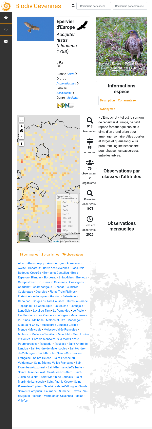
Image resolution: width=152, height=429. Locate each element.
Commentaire (128, 100)
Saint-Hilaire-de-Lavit (64, 386)
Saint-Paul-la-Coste (31, 400)
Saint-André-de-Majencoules (64, 362)
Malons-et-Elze (43, 334)
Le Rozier (41, 324)
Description (108, 100)
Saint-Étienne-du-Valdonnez (37, 376)
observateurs (31, 263)
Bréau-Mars (70, 286)
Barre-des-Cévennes (59, 277)
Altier (21, 272)
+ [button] (22, 126)
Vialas (83, 414)
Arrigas (62, 272)
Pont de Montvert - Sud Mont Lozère (55, 353)
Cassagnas (26, 296)
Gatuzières (25, 310)
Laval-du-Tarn (72, 320)
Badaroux (35, 277)
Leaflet (56, 241)
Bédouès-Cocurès (32, 282)
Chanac (80, 296)
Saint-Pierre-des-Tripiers (64, 400)
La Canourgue (68, 315)
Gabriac (71, 305)
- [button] (22, 136)
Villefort (25, 419)
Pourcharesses (28, 358)
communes (30, 255)
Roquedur (48, 358)
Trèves (68, 410)
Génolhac (42, 310)
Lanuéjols (38, 320)
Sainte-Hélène (61, 372)
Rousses (64, 358)
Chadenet (42, 296)
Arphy (42, 272)
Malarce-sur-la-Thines (63, 329)
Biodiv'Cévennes (38, 6)
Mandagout (64, 334)
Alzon (32, 272)
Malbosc (24, 334)
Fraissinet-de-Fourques (47, 305)
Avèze (22, 277)
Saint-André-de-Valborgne (36, 367)
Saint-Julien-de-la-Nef (54, 391)
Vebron (38, 414)
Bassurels (82, 277)
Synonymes (108, 109)
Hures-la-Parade (29, 315)
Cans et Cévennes (72, 291)
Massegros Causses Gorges (56, 339)
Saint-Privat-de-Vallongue (35, 405)
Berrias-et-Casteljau (60, 282)
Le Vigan (39, 329)
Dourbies (57, 301)
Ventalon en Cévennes (61, 414)
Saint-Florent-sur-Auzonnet (52, 381)
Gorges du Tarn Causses (68, 310)
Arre (52, 272)
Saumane (40, 410)
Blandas (37, 286)
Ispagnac (49, 315)
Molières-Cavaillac (31, 348)
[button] (21, 131)
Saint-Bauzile (65, 367)
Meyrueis (26, 343)
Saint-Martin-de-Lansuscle (65, 395)
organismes (52, 255)
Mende (83, 339)
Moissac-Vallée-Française (53, 343)
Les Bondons (59, 324)
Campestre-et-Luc (44, 291)
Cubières (24, 301)
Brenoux (23, 291)
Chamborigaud (62, 296)
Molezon (79, 343)
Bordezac (52, 286)
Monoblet (53, 348)
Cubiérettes (41, 301)
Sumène (55, 410)
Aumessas (77, 272)
